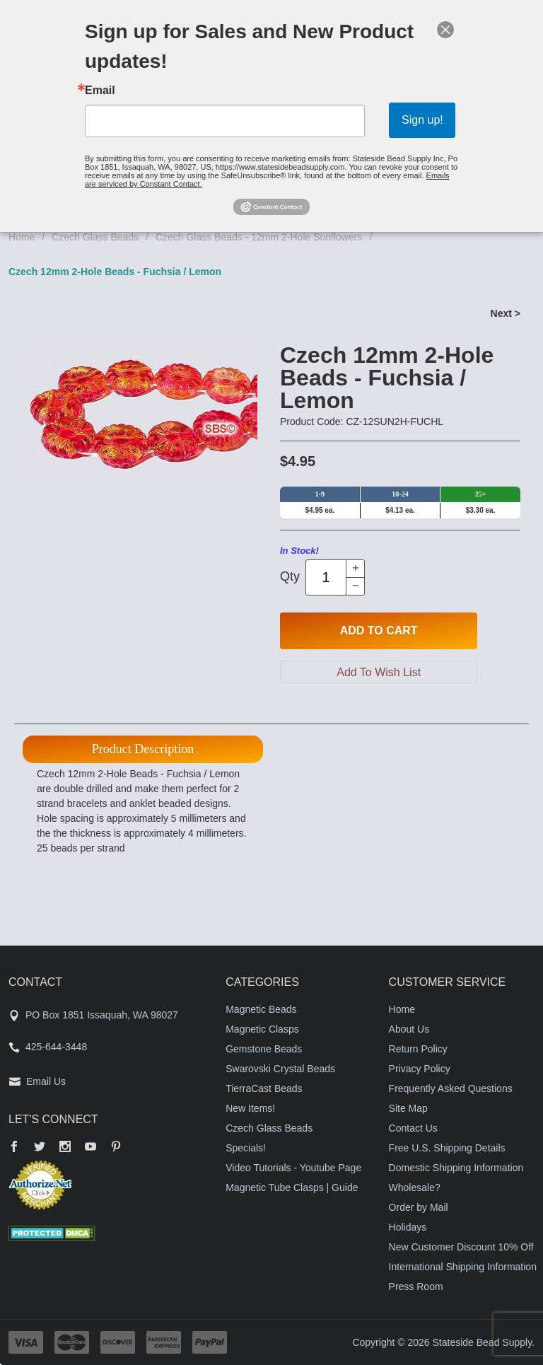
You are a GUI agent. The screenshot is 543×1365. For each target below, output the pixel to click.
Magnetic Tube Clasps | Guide (292, 1187)
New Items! (250, 1108)
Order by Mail (418, 1207)
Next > (505, 313)
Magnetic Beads (261, 1009)
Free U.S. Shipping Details (447, 1148)
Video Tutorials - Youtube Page (293, 1167)
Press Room (416, 1286)
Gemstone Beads (264, 1049)
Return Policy (418, 1049)
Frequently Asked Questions (451, 1088)
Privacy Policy (419, 1068)
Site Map (408, 1108)
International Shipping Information (463, 1266)
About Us (409, 1029)
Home (21, 237)
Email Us (46, 1081)
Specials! (246, 1148)
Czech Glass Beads (95, 237)
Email (100, 90)
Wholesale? (414, 1187)
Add (379, 630)
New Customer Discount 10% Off (461, 1247)
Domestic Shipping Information (456, 1167)
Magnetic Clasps (262, 1029)
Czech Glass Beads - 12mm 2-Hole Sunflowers (259, 237)
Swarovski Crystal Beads (280, 1068)
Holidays (408, 1227)
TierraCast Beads (264, 1088)
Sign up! (422, 120)
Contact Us (413, 1128)
